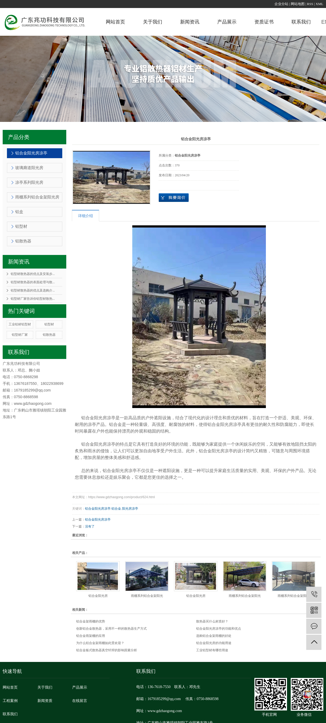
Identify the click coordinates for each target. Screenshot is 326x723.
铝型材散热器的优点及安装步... (33, 274)
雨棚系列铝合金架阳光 (147, 596)
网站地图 (298, 4)
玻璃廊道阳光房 (29, 168)
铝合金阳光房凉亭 (31, 153)
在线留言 (79, 701)
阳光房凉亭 (130, 508)
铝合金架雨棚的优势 (90, 621)
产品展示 (226, 22)
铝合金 (116, 508)
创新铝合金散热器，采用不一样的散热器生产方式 (111, 628)
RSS (310, 4)
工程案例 (10, 701)
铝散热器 (23, 241)
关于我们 (152, 22)
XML (319, 4)
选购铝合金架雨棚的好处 (213, 636)
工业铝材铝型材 (20, 324)
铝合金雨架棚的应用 (90, 636)
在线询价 (174, 197)
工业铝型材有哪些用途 (212, 650)
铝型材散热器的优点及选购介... (33, 290)
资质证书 (264, 22)
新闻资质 (44, 701)
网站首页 (115, 22)
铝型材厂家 (20, 335)
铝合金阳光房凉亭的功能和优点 (218, 628)
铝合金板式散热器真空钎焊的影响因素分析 (106, 650)
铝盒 (19, 212)
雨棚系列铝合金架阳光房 (37, 197)
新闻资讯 (189, 22)
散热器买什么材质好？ (212, 621)
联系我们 (301, 22)
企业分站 (281, 4)
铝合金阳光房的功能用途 (213, 643)
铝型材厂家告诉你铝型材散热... (33, 299)
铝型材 (21, 226)
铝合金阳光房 (98, 596)
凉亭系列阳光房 (29, 182)
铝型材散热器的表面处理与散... (33, 282)
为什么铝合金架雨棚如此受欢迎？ (100, 643)
